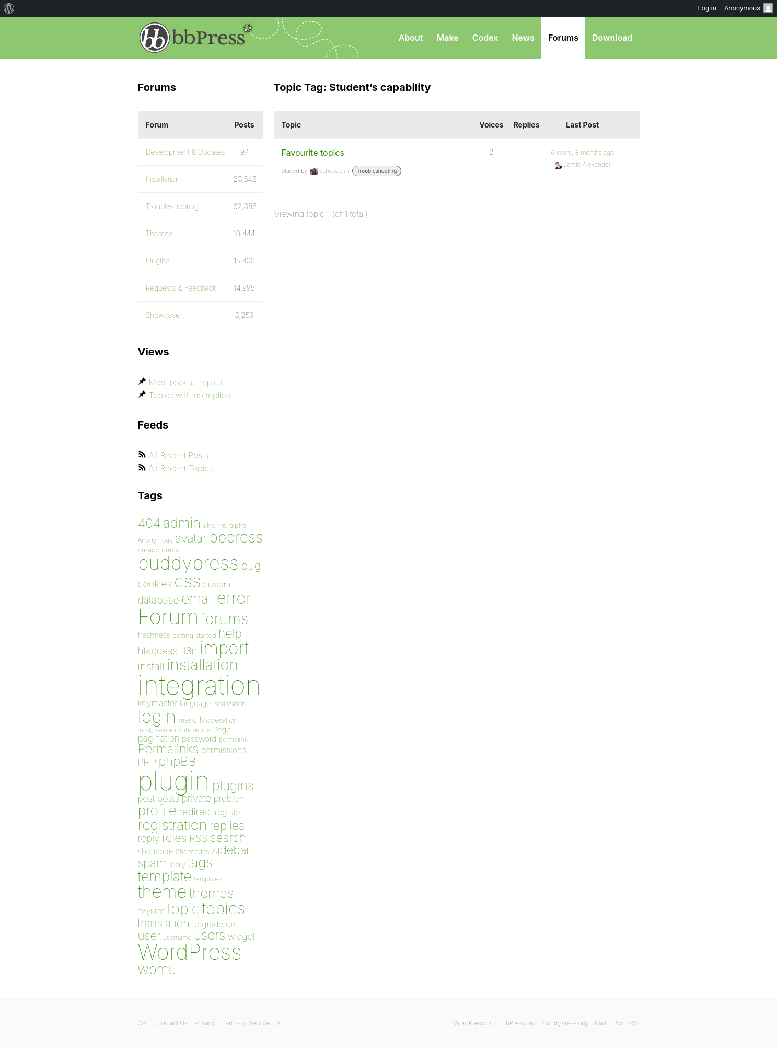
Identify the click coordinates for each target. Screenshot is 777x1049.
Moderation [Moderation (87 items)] (218, 720)
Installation (163, 179)
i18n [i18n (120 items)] (188, 651)
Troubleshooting (377, 171)
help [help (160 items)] (230, 633)
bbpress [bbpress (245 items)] (236, 537)
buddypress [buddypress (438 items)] (188, 562)
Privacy (204, 1023)
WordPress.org (474, 1023)
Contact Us (172, 1023)
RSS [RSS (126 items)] (198, 838)
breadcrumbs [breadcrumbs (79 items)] (158, 550)
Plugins (158, 260)
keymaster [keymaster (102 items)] (158, 703)
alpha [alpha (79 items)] (237, 525)
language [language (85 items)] (195, 703)
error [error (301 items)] (234, 598)
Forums (563, 37)
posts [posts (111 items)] (168, 798)
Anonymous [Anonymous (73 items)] (155, 540)
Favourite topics (313, 152)
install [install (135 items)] (151, 666)
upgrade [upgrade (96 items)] (207, 924)
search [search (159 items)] (228, 838)
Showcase (163, 314)
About (411, 37)
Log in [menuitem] (707, 8)
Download (612, 37)
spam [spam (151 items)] (152, 863)
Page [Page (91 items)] (222, 729)
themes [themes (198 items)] (211, 893)
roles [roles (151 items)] (174, 838)
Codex (485, 37)
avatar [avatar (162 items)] (191, 538)
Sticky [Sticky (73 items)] (176, 865)
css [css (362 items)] (187, 581)
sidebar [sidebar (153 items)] (231, 850)
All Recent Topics (181, 468)
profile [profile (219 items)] (157, 810)
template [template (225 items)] (165, 876)
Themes (159, 233)
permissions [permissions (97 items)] (223, 750)
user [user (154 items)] (149, 935)
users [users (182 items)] (209, 935)
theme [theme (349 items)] (162, 891)
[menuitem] (9, 8)
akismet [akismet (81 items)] (215, 525)
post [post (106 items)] (146, 798)
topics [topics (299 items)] (224, 908)
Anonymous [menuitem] (748, 8)
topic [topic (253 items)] (183, 909)
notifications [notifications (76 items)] (193, 729)
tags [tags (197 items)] (200, 862)
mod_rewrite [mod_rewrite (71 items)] (155, 730)
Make (447, 37)
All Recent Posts (178, 455)
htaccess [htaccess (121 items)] (158, 650)
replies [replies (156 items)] (227, 826)
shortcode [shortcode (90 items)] (155, 851)
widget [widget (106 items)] (241, 936)
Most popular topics (186, 382)
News (523, 37)
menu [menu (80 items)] (188, 720)
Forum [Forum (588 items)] (168, 616)
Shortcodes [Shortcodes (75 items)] (192, 852)
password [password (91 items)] (199, 739)
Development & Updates (185, 151)
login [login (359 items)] (157, 716)
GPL (144, 1023)
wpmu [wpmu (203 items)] (157, 969)
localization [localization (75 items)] (229, 704)
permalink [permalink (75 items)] (233, 739)
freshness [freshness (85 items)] (154, 634)
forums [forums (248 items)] (224, 618)
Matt (601, 1023)
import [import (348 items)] (224, 648)
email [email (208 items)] (197, 598)
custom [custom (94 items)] (216, 585)
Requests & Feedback (181, 287)
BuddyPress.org (565, 1023)
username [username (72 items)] (177, 937)
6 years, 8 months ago (582, 152)
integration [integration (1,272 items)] (199, 685)
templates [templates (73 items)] (208, 879)
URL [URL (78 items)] (232, 924)
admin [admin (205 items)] (182, 523)
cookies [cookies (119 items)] (155, 584)
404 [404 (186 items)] (149, 523)
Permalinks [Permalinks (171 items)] (168, 748)
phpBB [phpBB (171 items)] (177, 761)
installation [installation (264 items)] (202, 664)
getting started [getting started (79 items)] (194, 635)
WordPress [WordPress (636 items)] (190, 952)
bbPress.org (192, 38)
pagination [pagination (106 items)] (159, 738)
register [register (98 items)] (229, 812)
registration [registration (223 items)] (172, 825)
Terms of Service (246, 1023)
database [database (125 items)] (158, 600)
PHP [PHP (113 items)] (147, 762)
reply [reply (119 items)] (149, 839)
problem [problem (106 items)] (230, 798)
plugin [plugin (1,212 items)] (174, 781)
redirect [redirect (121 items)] (196, 811)
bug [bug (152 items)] (251, 565)
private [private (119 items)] (196, 798)
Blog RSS (626, 1023)
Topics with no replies (189, 395)
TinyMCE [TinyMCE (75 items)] (151, 912)
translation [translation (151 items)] (164, 923)
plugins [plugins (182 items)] (233, 785)
